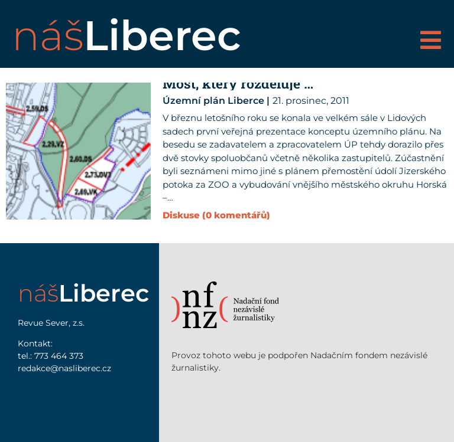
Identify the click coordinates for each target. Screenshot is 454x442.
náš (126, 35)
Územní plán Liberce (213, 100)
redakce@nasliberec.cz (64, 368)
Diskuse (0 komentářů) (216, 215)
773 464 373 (58, 356)
